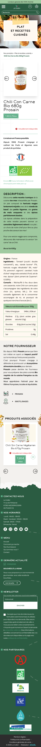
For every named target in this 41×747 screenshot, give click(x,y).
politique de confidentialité (17, 638)
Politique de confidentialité (20, 739)
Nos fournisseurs (9, 547)
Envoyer (20, 605)
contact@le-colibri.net (13, 630)
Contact (6, 552)
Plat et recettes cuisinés (23, 53)
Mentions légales (20, 737)
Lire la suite (9, 583)
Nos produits (8, 53)
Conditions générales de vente (20, 742)
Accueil (6, 541)
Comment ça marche (11, 544)
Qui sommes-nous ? (10, 549)
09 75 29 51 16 (8, 508)
